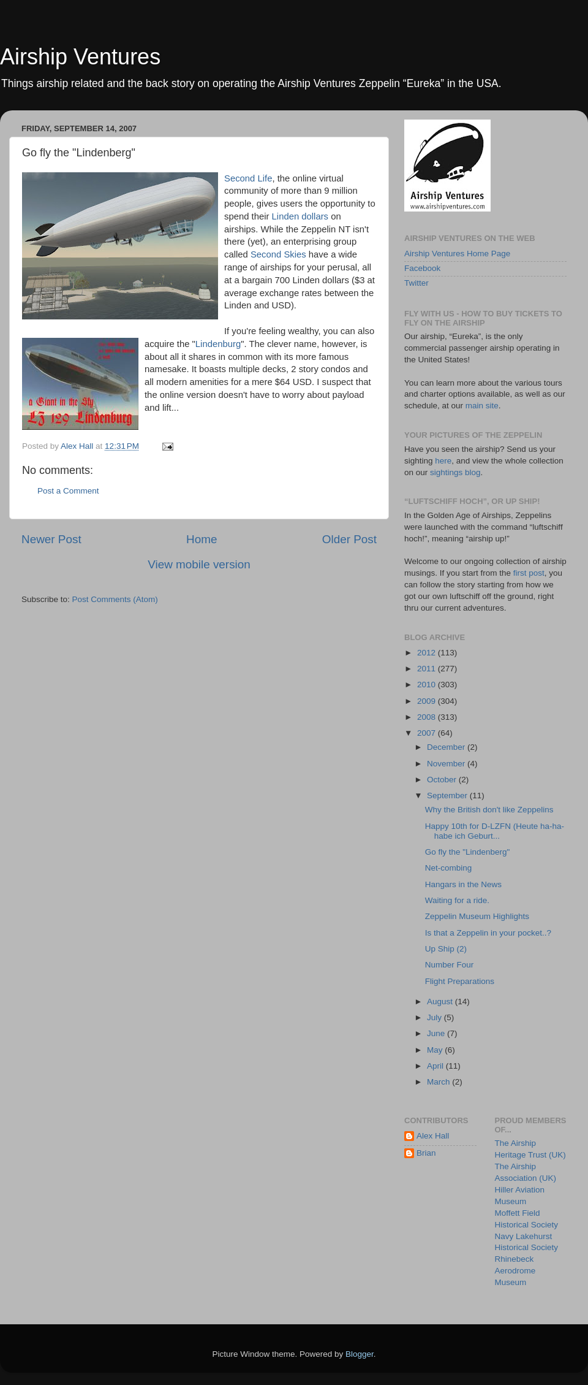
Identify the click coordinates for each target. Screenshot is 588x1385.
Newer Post (51, 539)
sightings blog (455, 472)
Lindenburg (218, 344)
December (447, 747)
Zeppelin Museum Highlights (477, 916)
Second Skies (278, 254)
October (443, 779)
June (437, 1033)
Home (201, 539)
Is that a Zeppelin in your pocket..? (488, 932)
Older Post (349, 539)
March (439, 1081)
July (435, 1017)
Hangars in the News (463, 884)
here (443, 460)
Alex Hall (433, 1135)
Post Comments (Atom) (115, 599)
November (447, 763)
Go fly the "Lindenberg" (467, 852)
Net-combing (448, 867)
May (436, 1050)
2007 (427, 733)
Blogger (359, 1354)
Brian (426, 1153)
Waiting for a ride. (457, 900)
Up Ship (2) (446, 948)
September (448, 795)
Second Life (248, 178)
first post (529, 573)
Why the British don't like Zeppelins (489, 809)
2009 (427, 701)
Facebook (422, 268)
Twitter (416, 283)
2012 (427, 652)
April (436, 1065)
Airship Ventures (80, 56)
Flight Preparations (459, 981)
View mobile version (199, 564)
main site (482, 405)
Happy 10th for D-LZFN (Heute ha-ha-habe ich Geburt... (494, 831)
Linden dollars (300, 216)
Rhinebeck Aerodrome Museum (515, 1270)
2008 (427, 717)
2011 (427, 668)
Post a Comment (68, 490)
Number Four (449, 964)
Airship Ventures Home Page (457, 253)
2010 (427, 684)
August (441, 1001)
